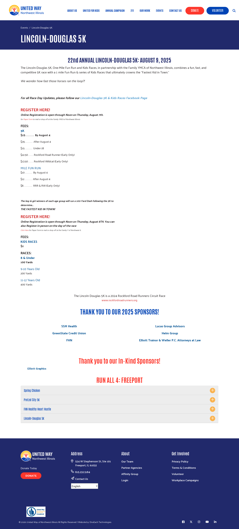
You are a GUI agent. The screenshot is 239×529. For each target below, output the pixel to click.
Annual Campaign (115, 10)
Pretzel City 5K (32, 400)
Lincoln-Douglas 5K (34, 418)
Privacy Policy (180, 461)
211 (132, 10)
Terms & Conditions (184, 467)
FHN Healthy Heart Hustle (37, 409)
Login (124, 480)
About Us (72, 10)
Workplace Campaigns (185, 480)
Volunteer (217, 10)
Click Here (25, 230)
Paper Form (28, 119)
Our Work (145, 10)
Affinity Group (129, 473)
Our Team (127, 461)
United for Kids (91, 10)
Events (159, 10)
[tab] (119, 390)
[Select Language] (84, 486)
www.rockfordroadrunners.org (119, 300)
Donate (195, 10)
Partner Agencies (131, 467)
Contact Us (175, 10)
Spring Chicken (32, 390)
